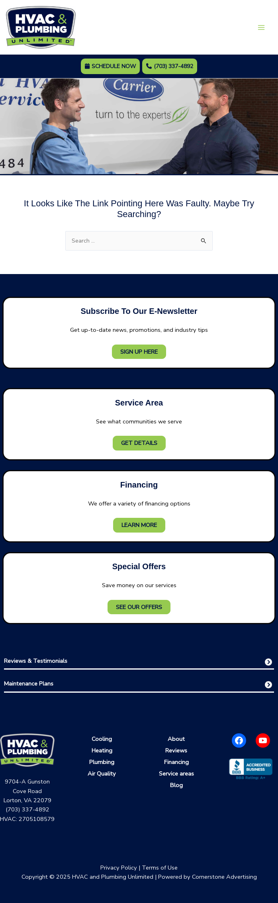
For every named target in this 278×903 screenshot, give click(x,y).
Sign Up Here (139, 352)
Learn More (139, 525)
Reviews (176, 750)
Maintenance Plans (28, 684)
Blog (176, 785)
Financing (176, 762)
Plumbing (101, 762)
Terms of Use (160, 868)
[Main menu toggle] (261, 27)
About (176, 739)
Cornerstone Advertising (224, 877)
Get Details (139, 443)
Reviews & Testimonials (35, 661)
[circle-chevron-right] (268, 662)
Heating (102, 750)
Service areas (176, 774)
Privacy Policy (118, 868)
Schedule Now (110, 66)
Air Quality (102, 774)
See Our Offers (139, 607)
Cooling (102, 739)
